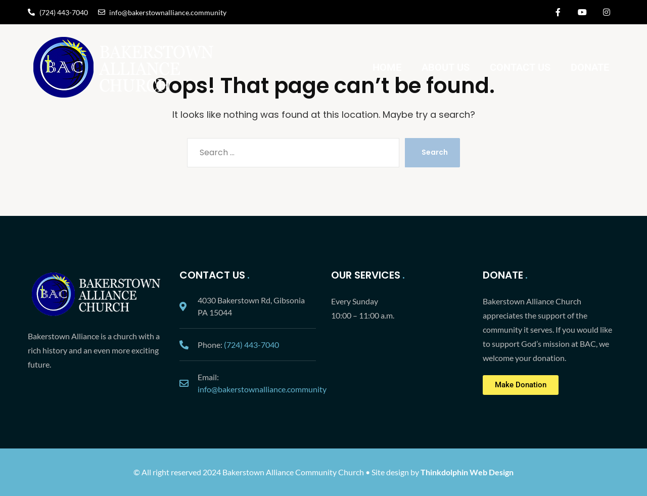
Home (387, 67)
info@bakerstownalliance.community (262, 389)
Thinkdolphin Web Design (467, 472)
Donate (590, 67)
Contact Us (520, 67)
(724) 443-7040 (251, 344)
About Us (446, 67)
